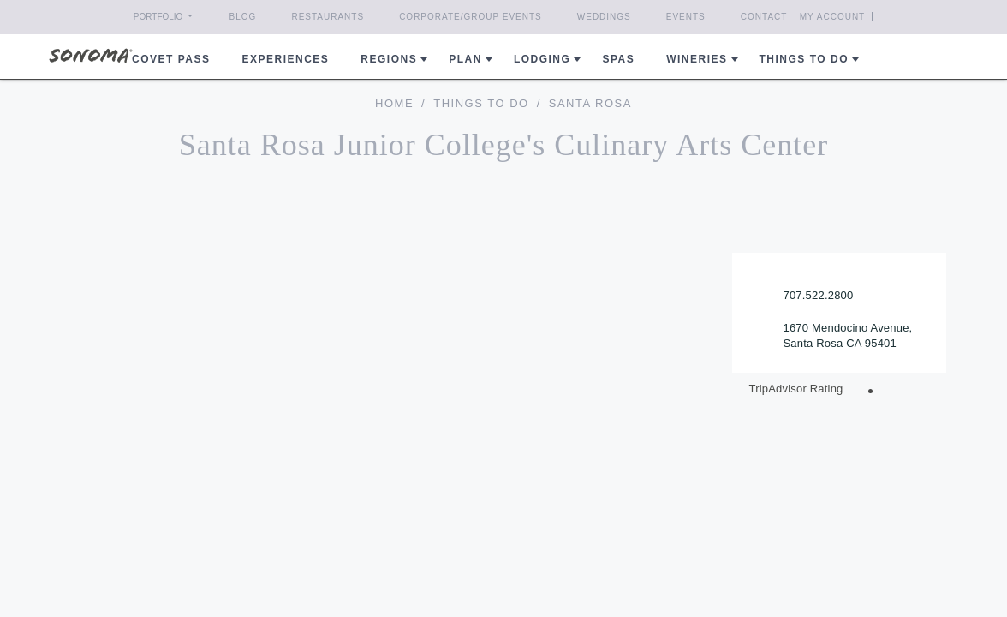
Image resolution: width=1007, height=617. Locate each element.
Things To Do (480, 103)
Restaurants (327, 16)
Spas (618, 59)
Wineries (696, 59)
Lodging (542, 59)
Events (686, 16)
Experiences (286, 59)
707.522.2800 (819, 295)
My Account (833, 16)
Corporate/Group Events (470, 16)
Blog (243, 16)
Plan (465, 59)
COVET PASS (171, 59)
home (394, 103)
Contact (764, 16)
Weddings (604, 16)
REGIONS (388, 59)
